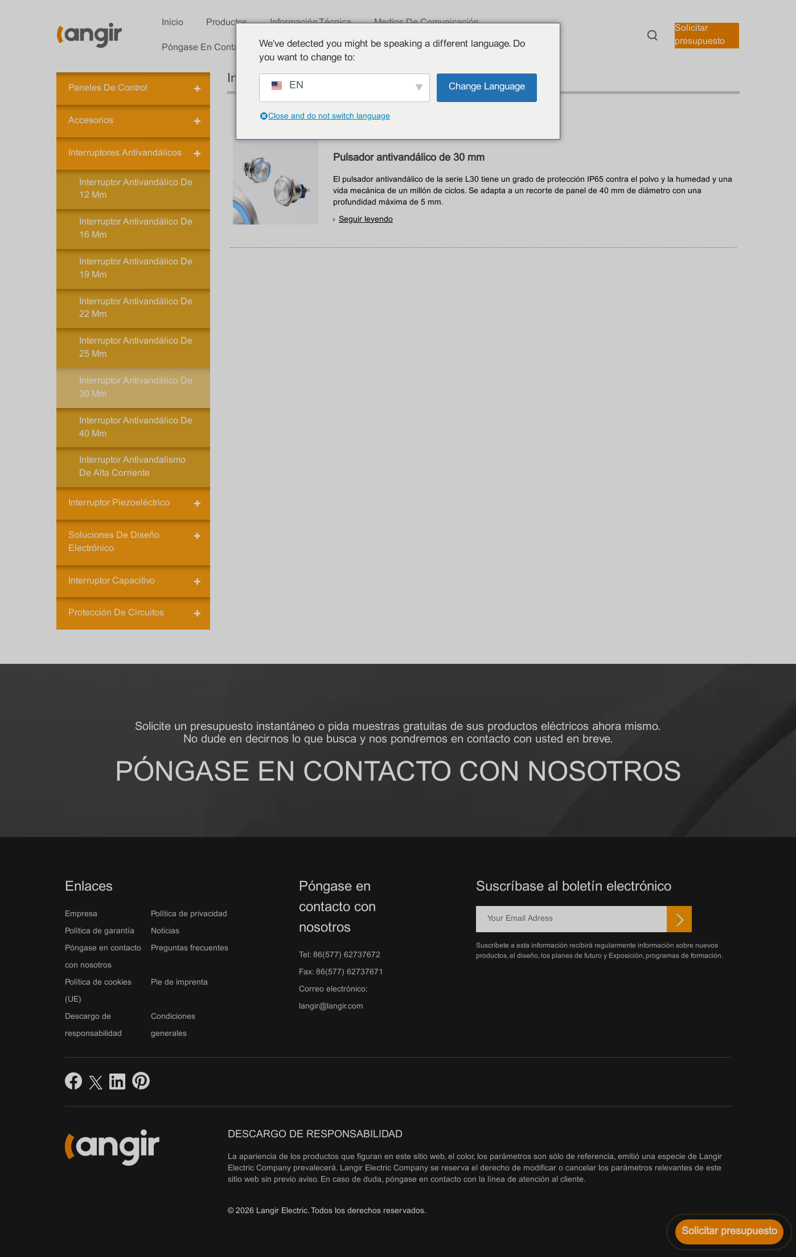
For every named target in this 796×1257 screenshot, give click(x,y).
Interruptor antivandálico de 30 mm (135, 387)
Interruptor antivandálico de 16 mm (135, 228)
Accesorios (90, 120)
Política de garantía (99, 931)
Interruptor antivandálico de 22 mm (135, 308)
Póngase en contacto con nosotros (398, 773)
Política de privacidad (189, 914)
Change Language (487, 87)
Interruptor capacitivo (111, 581)
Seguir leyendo (366, 219)
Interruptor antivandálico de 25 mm (135, 347)
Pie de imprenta (179, 982)
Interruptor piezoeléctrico (119, 503)
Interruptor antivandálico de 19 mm (135, 268)
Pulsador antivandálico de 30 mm (409, 158)
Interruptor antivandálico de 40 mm (135, 427)
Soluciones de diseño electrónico (113, 542)
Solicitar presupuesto (700, 35)
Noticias (165, 931)
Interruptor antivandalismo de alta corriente (132, 467)
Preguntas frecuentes (189, 948)
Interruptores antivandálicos (125, 153)
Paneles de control (107, 88)
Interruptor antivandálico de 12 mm (135, 189)
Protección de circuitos (116, 613)
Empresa (81, 914)
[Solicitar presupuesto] (729, 1231)
